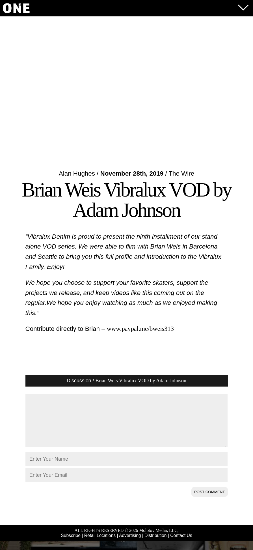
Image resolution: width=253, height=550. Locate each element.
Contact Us (181, 544)
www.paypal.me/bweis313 (140, 328)
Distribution (155, 544)
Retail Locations (100, 544)
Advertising (130, 544)
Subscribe (71, 544)
